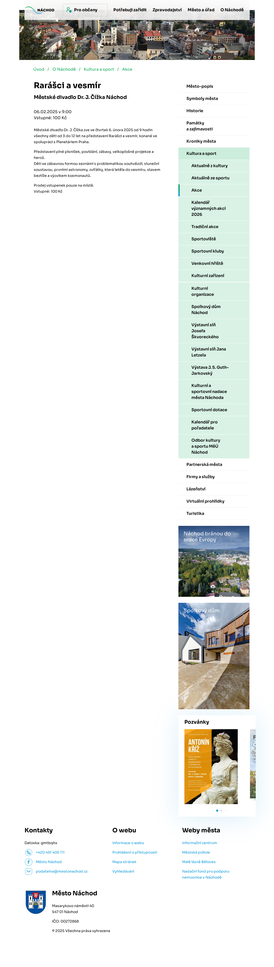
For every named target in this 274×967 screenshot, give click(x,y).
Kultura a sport (102, 70)
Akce (132, 70)
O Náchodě (66, 70)
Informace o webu (128, 844)
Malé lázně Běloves (199, 863)
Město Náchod (49, 863)
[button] (217, 812)
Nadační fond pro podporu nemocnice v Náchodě (205, 876)
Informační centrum (199, 844)
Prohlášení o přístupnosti (134, 854)
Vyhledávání (123, 873)
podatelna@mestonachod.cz (62, 873)
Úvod (39, 70)
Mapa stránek (124, 863)
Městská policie (196, 854)
